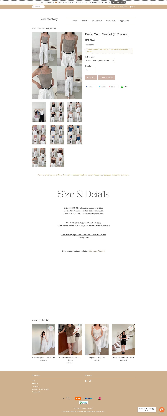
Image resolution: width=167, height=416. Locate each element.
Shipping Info (124, 21)
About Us (35, 383)
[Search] (38, 6)
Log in (110, 7)
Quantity (88, 66)
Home (75, 21)
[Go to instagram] (162, 409)
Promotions (89, 45)
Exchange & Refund (69, 411)
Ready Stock (110, 21)
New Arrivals (97, 21)
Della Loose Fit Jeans (97, 251)
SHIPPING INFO (118, 2)
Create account (121, 7)
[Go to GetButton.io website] (161, 414)
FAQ (33, 380)
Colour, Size (89, 57)
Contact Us (35, 386)
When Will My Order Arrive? (86, 411)
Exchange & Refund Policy (40, 389)
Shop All (85, 21)
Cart (133, 7)
